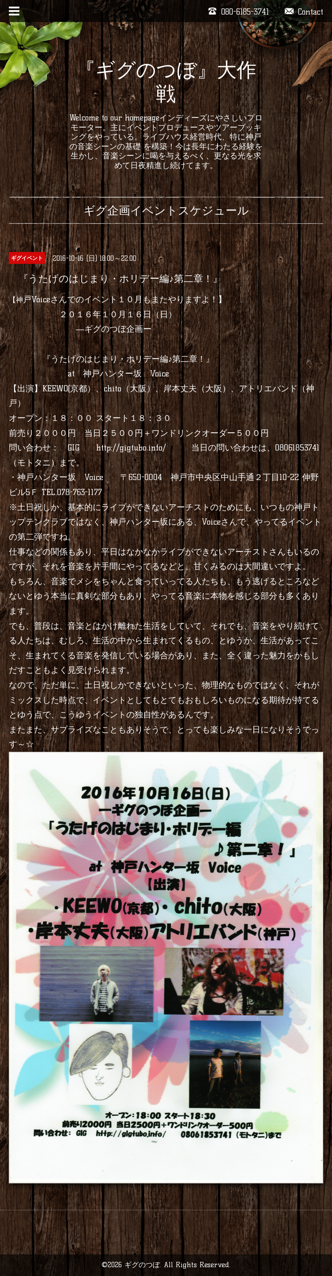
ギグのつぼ (142, 1265)
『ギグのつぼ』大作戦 (166, 81)
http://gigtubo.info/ (131, 448)
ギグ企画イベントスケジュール (166, 210)
